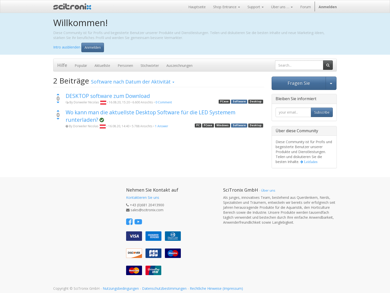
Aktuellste (102, 65)
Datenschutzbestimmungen (164, 288)
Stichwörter (150, 65)
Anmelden (93, 47)
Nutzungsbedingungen (121, 288)
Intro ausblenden (66, 46)
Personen (125, 65)
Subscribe (322, 112)
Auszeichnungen (179, 65)
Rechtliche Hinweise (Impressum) (216, 288)
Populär (81, 65)
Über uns (268, 190)
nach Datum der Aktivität (132, 81)
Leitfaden (310, 162)
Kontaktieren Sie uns (142, 197)
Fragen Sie (299, 83)
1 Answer (161, 126)
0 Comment (163, 102)
